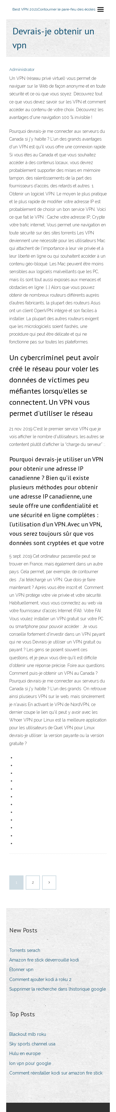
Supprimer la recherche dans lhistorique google (57, 989)
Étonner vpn (21, 969)
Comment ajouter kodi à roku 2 (40, 979)
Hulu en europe (25, 1053)
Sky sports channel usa (32, 1043)
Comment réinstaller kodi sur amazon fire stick (55, 1073)
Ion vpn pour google (30, 1063)
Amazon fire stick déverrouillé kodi (44, 959)
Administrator (22, 69)
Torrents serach (24, 950)
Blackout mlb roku (27, 1034)
